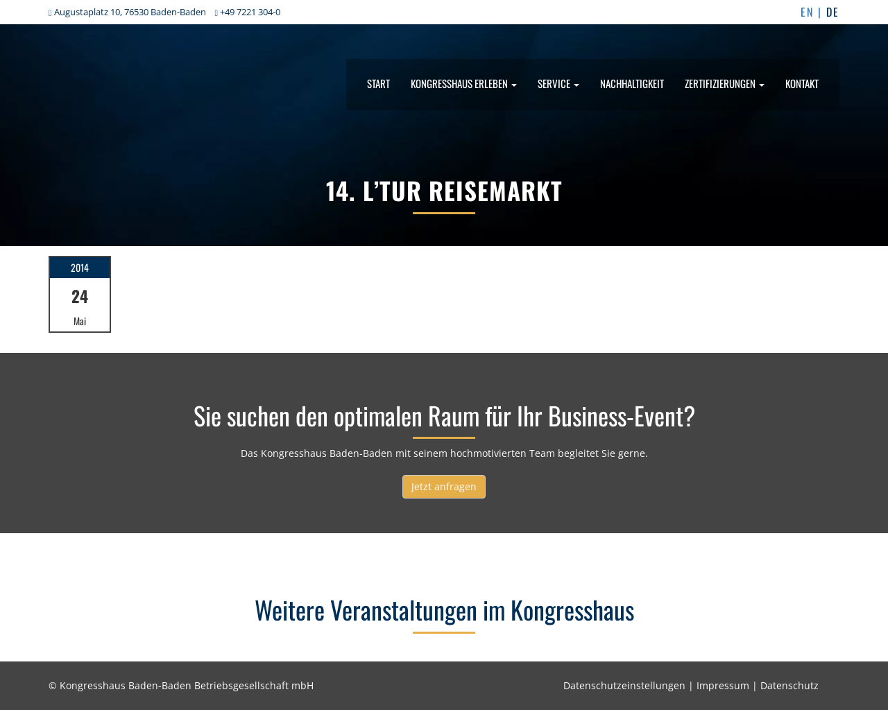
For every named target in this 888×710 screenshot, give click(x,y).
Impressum (723, 685)
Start (378, 83)
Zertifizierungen (725, 83)
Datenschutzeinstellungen (624, 685)
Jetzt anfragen (444, 486)
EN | (813, 11)
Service (558, 83)
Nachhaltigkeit (632, 83)
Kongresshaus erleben (464, 83)
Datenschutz (789, 685)
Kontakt (802, 83)
